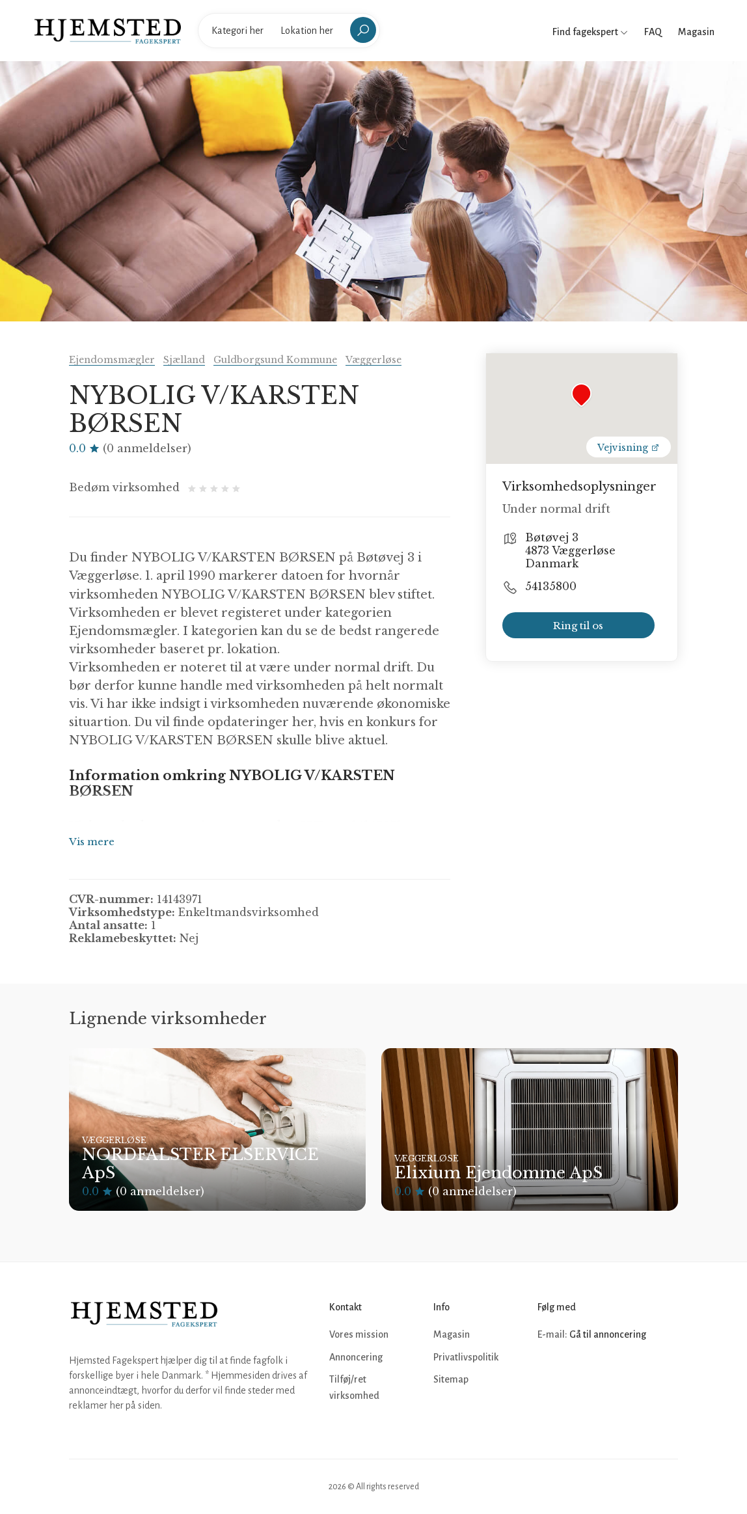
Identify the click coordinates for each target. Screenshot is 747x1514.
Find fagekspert (590, 32)
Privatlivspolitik (465, 1357)
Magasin (696, 32)
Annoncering (356, 1357)
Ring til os (578, 625)
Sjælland (184, 360)
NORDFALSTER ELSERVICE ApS (200, 1164)
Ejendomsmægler (112, 360)
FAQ (653, 32)
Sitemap (451, 1379)
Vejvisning (628, 447)
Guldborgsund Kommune (275, 360)
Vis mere (92, 841)
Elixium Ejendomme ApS (498, 1172)
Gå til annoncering (607, 1334)
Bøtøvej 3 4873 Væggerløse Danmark (570, 550)
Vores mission (358, 1334)
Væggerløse (373, 360)
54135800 (551, 586)
